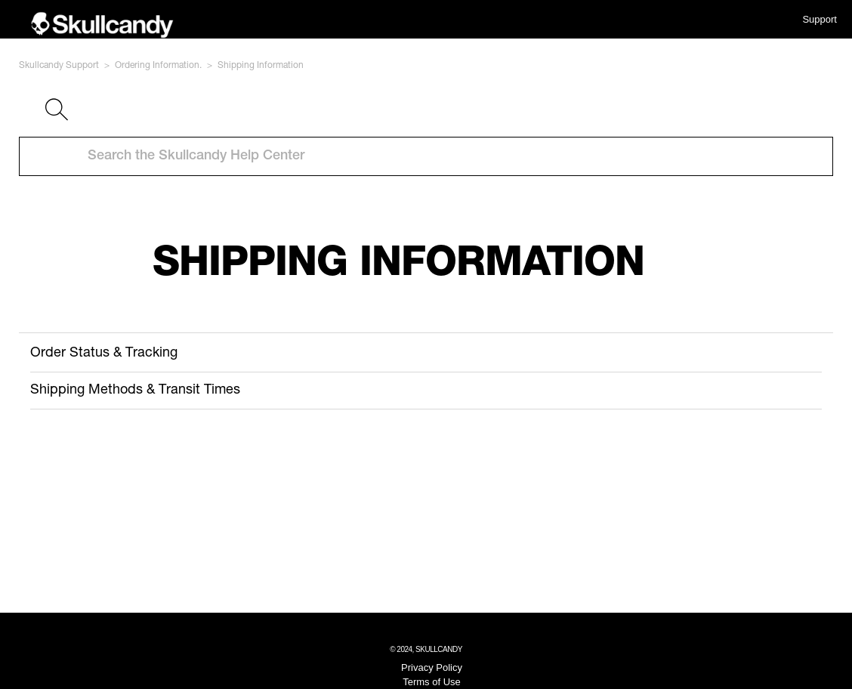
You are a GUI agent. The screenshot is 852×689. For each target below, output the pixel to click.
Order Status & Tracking (104, 353)
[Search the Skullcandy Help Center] (426, 156)
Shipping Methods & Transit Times (135, 390)
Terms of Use (432, 681)
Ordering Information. (158, 65)
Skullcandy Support (59, 65)
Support (819, 19)
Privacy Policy (431, 667)
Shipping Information (261, 65)
